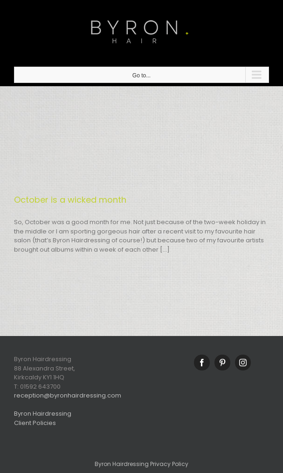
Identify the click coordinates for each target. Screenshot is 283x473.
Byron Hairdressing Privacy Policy (141, 464)
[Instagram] (243, 362)
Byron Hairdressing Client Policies (42, 418)
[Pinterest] (222, 362)
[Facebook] (202, 362)
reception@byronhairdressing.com (67, 395)
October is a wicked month (70, 200)
